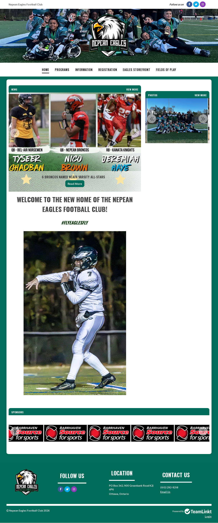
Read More (75, 183)
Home (45, 70)
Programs (62, 70)
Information (84, 70)
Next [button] (134, 133)
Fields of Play (166, 70)
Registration (107, 70)
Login (208, 516)
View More (132, 89)
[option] (75, 142)
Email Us (165, 491)
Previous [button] (14, 133)
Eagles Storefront (136, 70)
